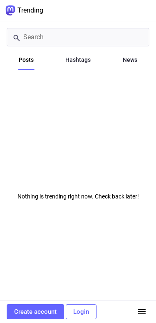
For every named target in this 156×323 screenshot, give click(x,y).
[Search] (78, 37)
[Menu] (141, 311)
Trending (24, 10)
